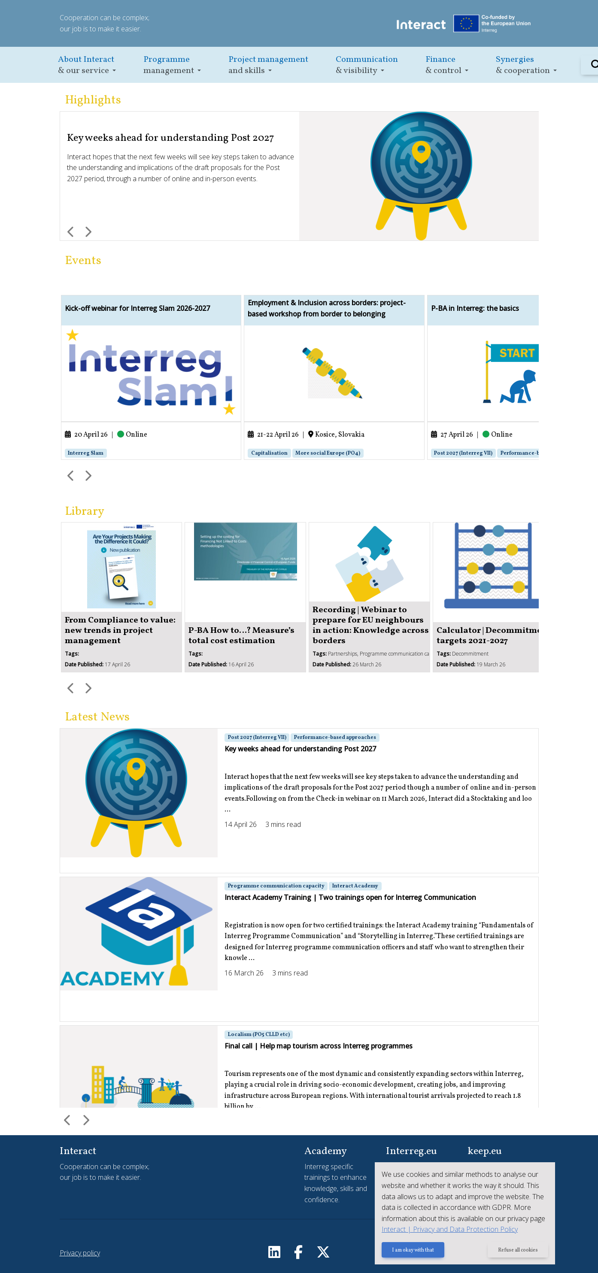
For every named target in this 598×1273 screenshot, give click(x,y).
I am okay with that (413, 1250)
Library (84, 511)
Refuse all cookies (518, 1250)
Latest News (97, 717)
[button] (87, 65)
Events (83, 260)
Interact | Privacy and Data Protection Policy (450, 1229)
